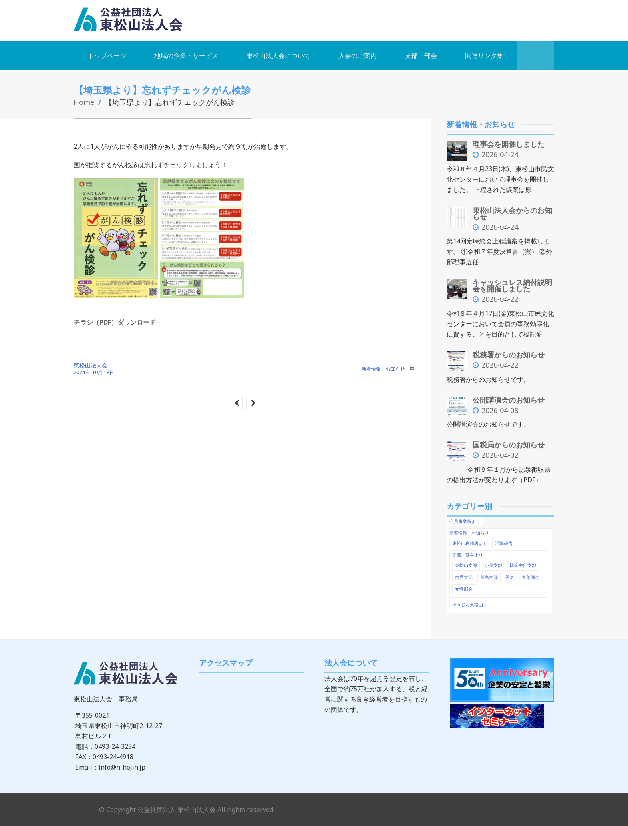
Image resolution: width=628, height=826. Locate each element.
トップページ (107, 55)
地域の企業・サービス (186, 55)
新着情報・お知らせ (383, 368)
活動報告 (504, 541)
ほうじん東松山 (467, 601)
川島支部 (489, 574)
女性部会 (464, 586)
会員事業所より (464, 519)
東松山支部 (466, 562)
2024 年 (82, 372)
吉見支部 (464, 574)
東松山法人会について (278, 55)
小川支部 (493, 562)
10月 (98, 372)
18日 (109, 372)
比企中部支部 (523, 562)
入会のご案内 (357, 55)
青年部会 (530, 574)
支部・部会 (421, 55)
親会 (509, 574)
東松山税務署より (469, 541)
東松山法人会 (90, 365)
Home (84, 101)
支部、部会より (467, 552)
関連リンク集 (484, 55)
